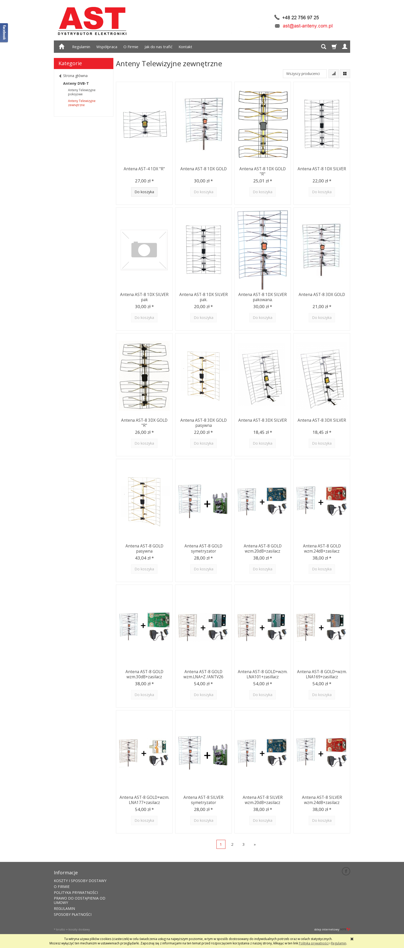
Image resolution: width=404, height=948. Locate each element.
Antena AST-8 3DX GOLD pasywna (203, 422)
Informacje (66, 872)
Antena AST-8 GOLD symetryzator (203, 548)
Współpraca (106, 46)
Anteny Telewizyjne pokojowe (82, 92)
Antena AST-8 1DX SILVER (322, 168)
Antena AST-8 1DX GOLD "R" (262, 171)
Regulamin (81, 46)
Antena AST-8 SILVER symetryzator (203, 799)
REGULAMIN (64, 907)
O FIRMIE (62, 886)
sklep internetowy (332, 929)
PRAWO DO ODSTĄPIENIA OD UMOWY (79, 900)
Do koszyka (144, 191)
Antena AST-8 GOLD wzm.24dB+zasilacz (322, 548)
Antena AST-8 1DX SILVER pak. (203, 297)
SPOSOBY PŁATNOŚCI (72, 913)
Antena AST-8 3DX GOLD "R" (144, 422)
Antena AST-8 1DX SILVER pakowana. (262, 297)
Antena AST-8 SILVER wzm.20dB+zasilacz (263, 799)
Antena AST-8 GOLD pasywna (144, 548)
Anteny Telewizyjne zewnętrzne (82, 103)
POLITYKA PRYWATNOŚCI (76, 892)
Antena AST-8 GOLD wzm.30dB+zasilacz (144, 674)
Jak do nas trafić (158, 46)
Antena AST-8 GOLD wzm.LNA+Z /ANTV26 (203, 674)
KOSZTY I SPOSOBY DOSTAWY (80, 880)
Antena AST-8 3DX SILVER (262, 420)
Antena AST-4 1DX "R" (144, 168)
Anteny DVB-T (76, 83)
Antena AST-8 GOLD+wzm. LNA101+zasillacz (263, 674)
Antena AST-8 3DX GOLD (322, 294)
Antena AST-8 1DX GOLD (203, 168)
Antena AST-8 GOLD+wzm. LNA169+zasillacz (322, 674)
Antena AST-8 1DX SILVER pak (144, 297)
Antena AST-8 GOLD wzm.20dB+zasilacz (263, 548)
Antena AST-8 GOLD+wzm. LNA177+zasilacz (144, 799)
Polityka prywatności (314, 943)
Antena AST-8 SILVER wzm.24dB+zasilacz (322, 799)
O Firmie (130, 46)
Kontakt (185, 46)
